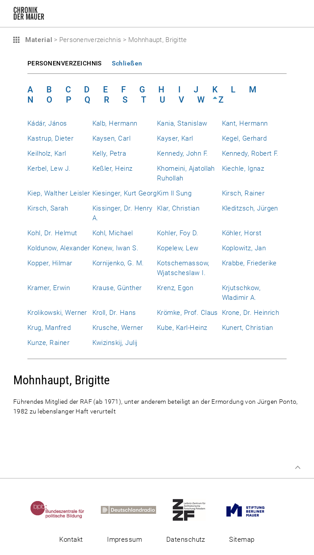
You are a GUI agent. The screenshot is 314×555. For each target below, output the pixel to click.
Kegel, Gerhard (244, 138)
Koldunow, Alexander (58, 248)
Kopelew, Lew (178, 248)
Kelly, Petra (109, 153)
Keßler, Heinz (112, 168)
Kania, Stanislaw (182, 123)
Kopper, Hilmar (50, 263)
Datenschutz (185, 540)
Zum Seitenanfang (298, 467)
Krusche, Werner (117, 328)
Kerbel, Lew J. (49, 168)
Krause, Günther (117, 288)
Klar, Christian (178, 208)
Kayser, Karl (175, 138)
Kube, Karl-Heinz (182, 328)
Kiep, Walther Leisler (58, 193)
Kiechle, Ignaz (243, 168)
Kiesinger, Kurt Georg (124, 193)
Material (37, 40)
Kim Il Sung (174, 193)
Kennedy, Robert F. (250, 153)
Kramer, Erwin (48, 288)
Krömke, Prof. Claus (187, 313)
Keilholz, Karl (46, 153)
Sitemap (241, 540)
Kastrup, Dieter (50, 138)
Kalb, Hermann (115, 123)
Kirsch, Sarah (47, 208)
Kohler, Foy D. (178, 233)
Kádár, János (47, 123)
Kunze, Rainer (48, 343)
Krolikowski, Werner (57, 313)
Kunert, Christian (247, 328)
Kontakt (71, 540)
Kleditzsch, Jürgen (250, 208)
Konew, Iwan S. (115, 248)
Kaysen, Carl (111, 138)
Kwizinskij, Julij (115, 343)
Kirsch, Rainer (243, 193)
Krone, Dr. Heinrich (251, 313)
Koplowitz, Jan (244, 248)
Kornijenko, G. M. (118, 263)
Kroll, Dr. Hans (114, 313)
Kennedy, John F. (182, 153)
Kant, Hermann (245, 123)
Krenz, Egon (175, 288)
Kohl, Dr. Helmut (52, 233)
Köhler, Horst (242, 233)
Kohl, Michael (112, 233)
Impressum (124, 540)
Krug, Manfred (49, 328)
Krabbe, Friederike (249, 263)
